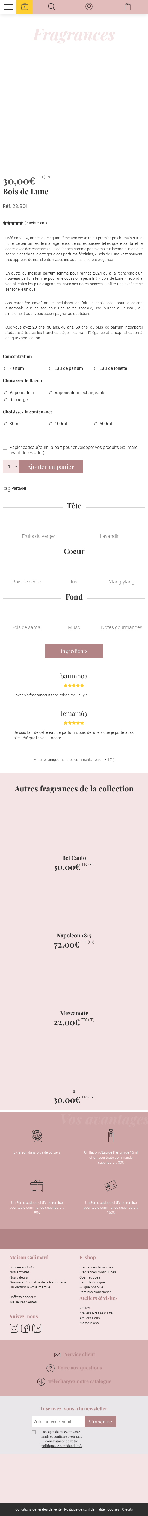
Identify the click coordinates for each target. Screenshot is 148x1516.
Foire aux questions (74, 1367)
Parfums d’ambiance (95, 1292)
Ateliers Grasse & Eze (96, 1313)
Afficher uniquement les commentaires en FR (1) (74, 759)
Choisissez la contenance (28, 412)
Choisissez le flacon (22, 380)
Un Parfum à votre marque (30, 1287)
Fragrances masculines (97, 1272)
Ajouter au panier (50, 466)
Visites (84, 1308)
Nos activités (20, 1272)
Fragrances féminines (96, 1267)
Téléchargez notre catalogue (74, 1381)
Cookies (113, 1509)
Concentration (17, 356)
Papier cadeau (74, 450)
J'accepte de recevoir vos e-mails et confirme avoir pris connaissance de (61, 1438)
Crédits (127, 1509)
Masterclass (89, 1323)
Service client (74, 1354)
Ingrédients (74, 651)
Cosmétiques (89, 1277)
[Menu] (8, 7)
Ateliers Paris (89, 1318)
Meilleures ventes (23, 1302)
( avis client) (36, 223)
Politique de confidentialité (84, 1509)
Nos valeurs (19, 1277)
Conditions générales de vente (38, 1509)
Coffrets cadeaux (23, 1297)
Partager (15, 488)
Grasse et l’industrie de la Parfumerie (38, 1282)
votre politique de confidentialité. (61, 1443)
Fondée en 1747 (22, 1267)
